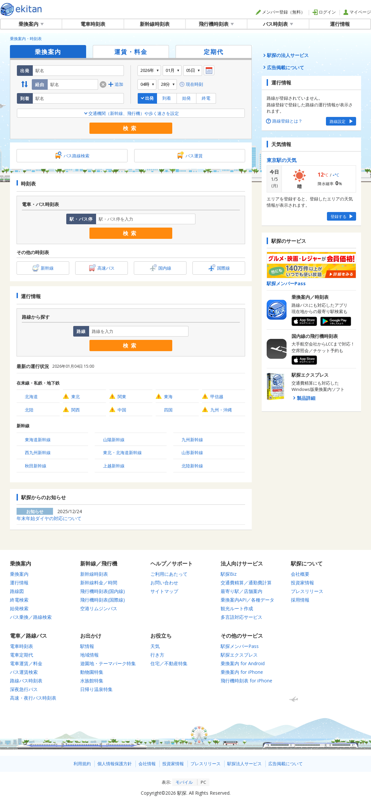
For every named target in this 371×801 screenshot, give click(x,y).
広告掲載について (285, 764)
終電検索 (19, 600)
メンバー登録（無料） (280, 12)
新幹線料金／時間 (98, 582)
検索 (131, 128)
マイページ (357, 12)
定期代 (214, 52)
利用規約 (82, 764)
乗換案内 (48, 52)
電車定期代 (21, 655)
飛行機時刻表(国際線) (102, 600)
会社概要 (300, 574)
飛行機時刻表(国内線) (102, 591)
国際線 (223, 268)
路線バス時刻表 (26, 680)
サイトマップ (164, 591)
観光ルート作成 (237, 608)
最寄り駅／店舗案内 (241, 591)
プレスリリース (307, 591)
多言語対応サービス (241, 617)
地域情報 (89, 655)
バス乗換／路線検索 (31, 617)
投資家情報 (302, 582)
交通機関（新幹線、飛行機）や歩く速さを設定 (131, 113)
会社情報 (147, 764)
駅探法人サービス (244, 764)
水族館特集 (91, 680)
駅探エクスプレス (239, 655)
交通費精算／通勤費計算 (246, 582)
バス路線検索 (76, 156)
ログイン (324, 12)
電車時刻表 (92, 24)
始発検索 (19, 608)
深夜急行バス (24, 689)
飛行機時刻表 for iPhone (246, 680)
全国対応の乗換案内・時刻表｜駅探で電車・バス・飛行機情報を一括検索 (21, 9)
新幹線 (47, 268)
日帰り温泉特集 (96, 689)
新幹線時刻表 (155, 24)
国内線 (164, 268)
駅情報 (87, 646)
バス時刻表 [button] (278, 24)
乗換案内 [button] (31, 24)
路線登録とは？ (284, 121)
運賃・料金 (130, 52)
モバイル (184, 782)
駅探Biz (229, 574)
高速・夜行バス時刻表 (33, 698)
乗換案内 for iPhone (242, 672)
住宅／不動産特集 (168, 663)
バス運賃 (194, 156)
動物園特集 (91, 672)
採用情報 (300, 600)
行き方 (157, 655)
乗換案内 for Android (243, 663)
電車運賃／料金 (26, 663)
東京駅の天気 (281, 160)
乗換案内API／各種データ (247, 600)
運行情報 (340, 24)
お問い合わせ (164, 582)
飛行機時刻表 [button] (216, 24)
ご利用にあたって (168, 574)
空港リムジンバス (98, 608)
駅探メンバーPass (240, 646)
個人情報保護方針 (114, 764)
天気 (155, 646)
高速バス (106, 268)
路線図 (17, 591)
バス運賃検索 (24, 672)
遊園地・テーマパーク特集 (108, 663)
